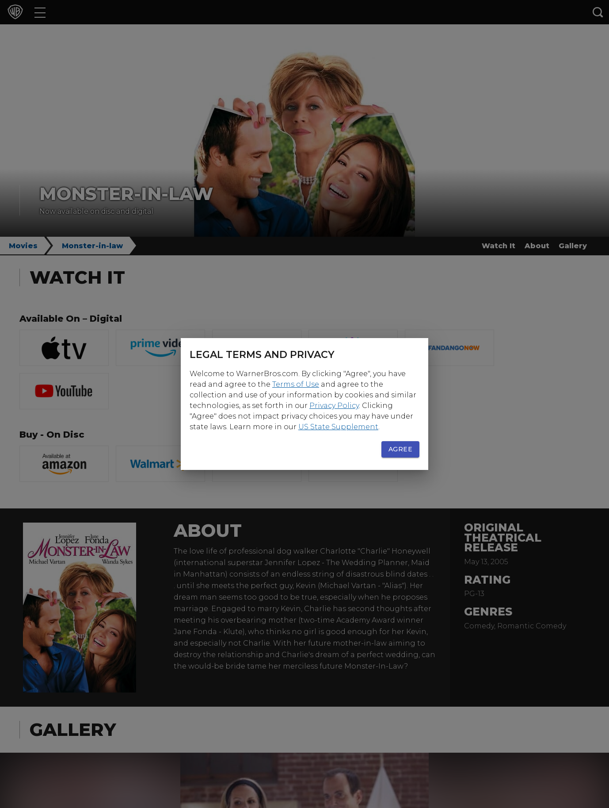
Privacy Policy (334, 405)
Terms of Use (295, 384)
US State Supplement (338, 427)
